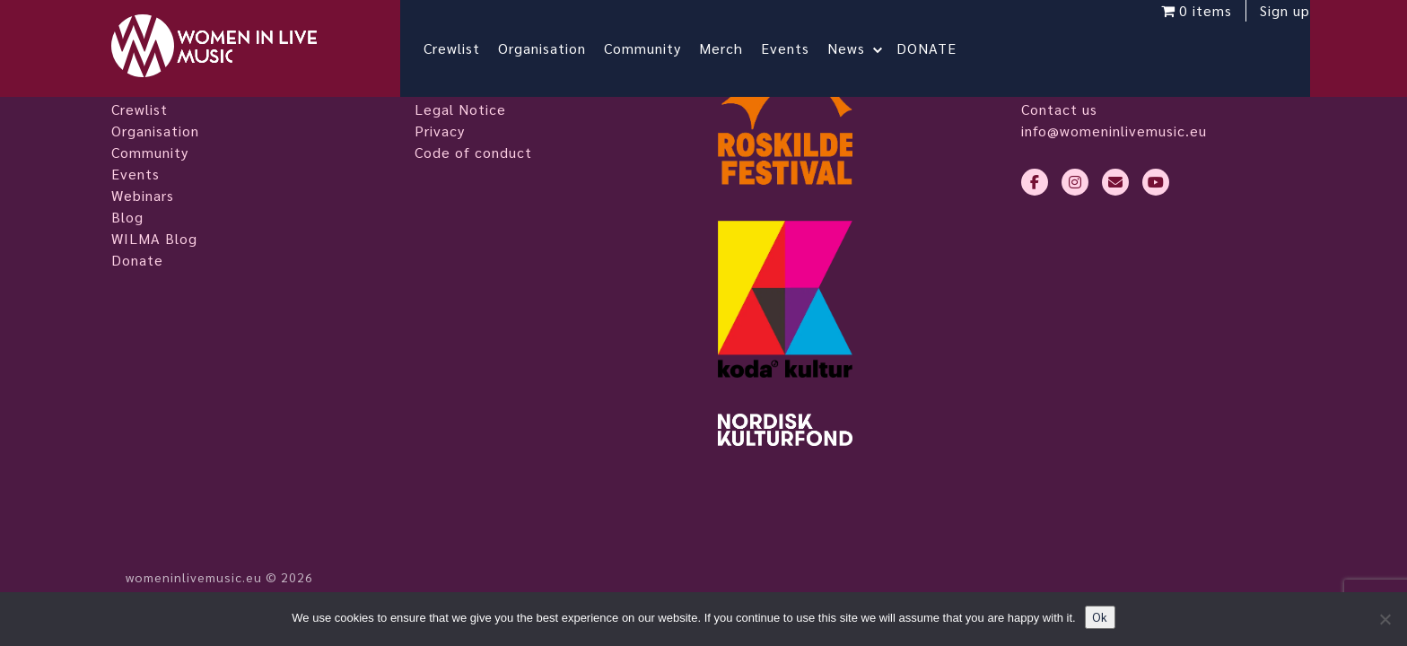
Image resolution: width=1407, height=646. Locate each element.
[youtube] (1155, 182)
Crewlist (466, 48)
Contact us (1059, 109)
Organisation (556, 48)
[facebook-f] (1034, 182)
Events (799, 48)
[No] (1385, 619)
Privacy (440, 130)
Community (656, 48)
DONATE (941, 48)
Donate (137, 259)
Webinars (142, 195)
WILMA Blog (154, 238)
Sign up (1270, 24)
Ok (1100, 616)
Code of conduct (473, 152)
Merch (735, 48)
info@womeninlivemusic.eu (1114, 130)
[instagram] (1075, 182)
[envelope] (1115, 182)
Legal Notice (460, 109)
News (860, 48)
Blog (127, 216)
